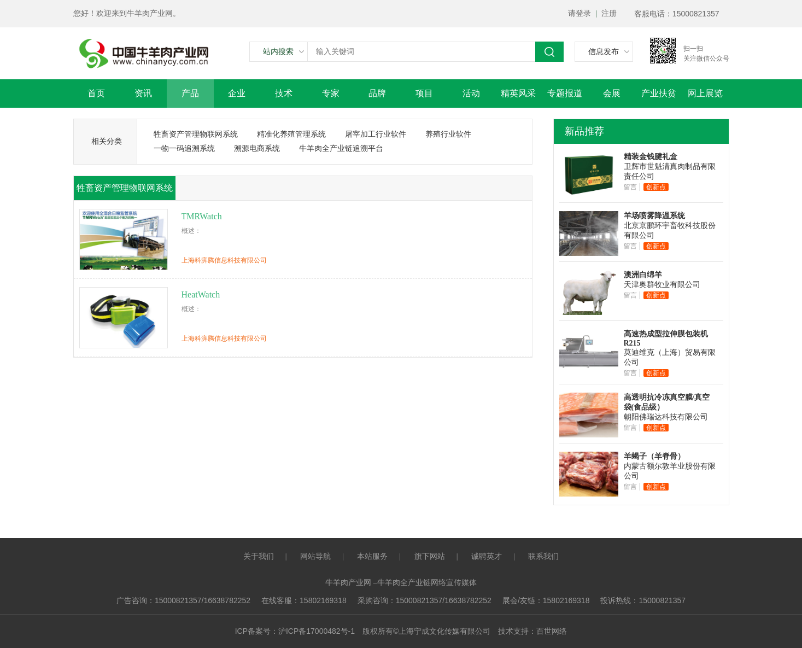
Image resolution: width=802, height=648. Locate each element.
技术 (283, 93)
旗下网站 (429, 556)
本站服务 (372, 556)
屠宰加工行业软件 (375, 134)
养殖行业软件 (448, 134)
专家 (330, 93)
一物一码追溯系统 (184, 148)
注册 (609, 13)
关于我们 (258, 556)
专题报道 (564, 93)
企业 (236, 93)
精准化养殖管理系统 (291, 134)
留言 (630, 187)
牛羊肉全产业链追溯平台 (341, 148)
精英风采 (518, 93)
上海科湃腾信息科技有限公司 (224, 260)
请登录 (579, 13)
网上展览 (705, 93)
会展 (611, 93)
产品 (190, 93)
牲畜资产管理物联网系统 (196, 134)
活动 (471, 93)
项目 (424, 93)
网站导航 (315, 556)
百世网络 (551, 631)
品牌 (377, 93)
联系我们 (543, 556)
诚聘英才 (486, 556)
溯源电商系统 (257, 148)
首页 (96, 93)
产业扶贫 (658, 93)
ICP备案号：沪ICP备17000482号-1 (295, 631)
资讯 (143, 93)
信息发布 (603, 51)
